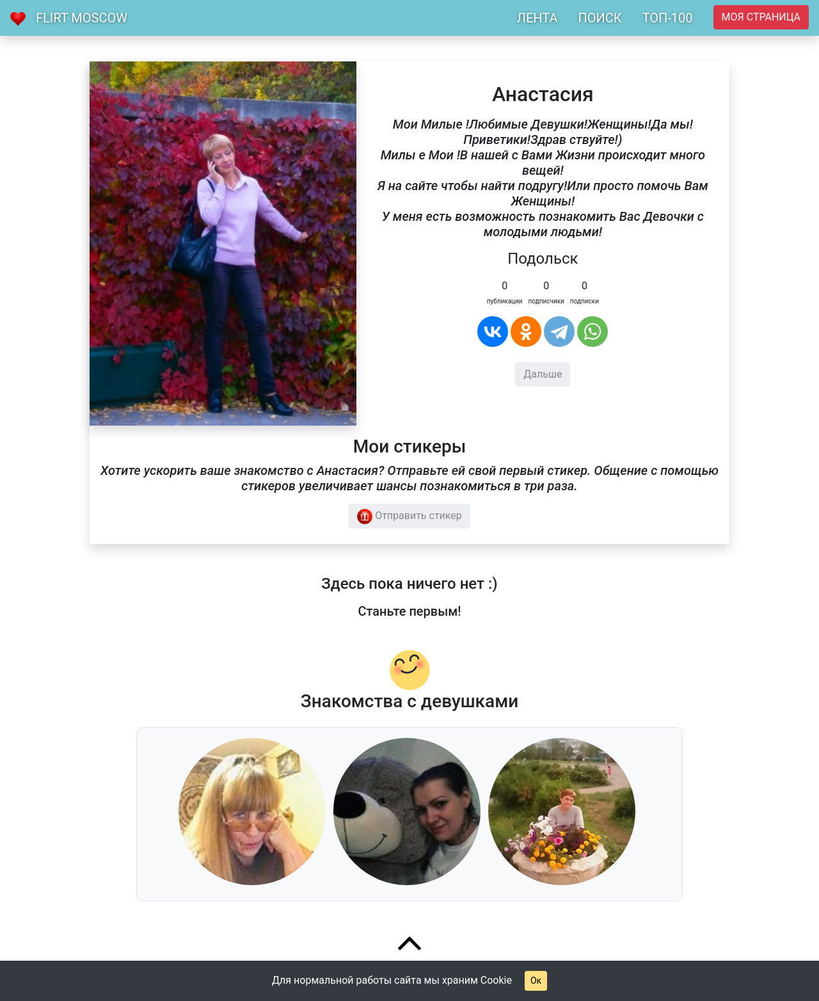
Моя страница (761, 17)
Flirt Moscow (81, 18)
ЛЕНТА (537, 18)
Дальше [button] (542, 374)
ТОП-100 (667, 18)
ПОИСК (599, 18)
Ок (535, 980)
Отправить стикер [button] (409, 516)
